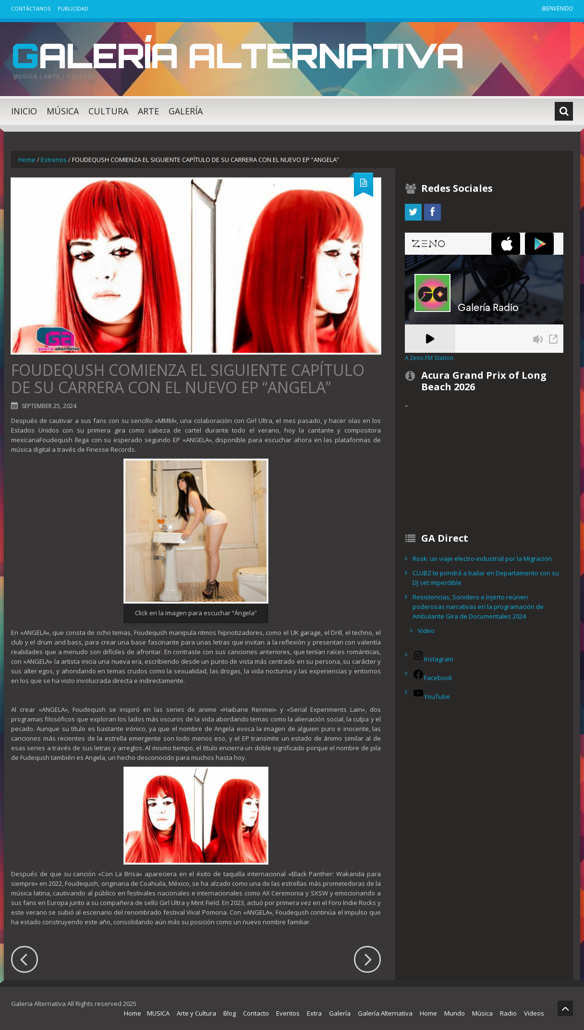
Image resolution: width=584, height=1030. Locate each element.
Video (426, 630)
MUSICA (158, 1013)
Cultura (108, 111)
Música (63, 111)
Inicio (24, 111)
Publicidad (73, 8)
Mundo (454, 1013)
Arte (148, 111)
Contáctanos (30, 8)
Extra (314, 1013)
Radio (508, 1013)
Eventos (288, 1013)
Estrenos (54, 159)
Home (27, 159)
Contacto (256, 1013)
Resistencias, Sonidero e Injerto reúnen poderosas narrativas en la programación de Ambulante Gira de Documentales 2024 (478, 606)
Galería (186, 111)
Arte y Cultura (196, 1013)
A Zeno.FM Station (429, 357)
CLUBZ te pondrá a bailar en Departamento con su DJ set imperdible (486, 578)
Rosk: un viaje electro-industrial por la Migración (482, 558)
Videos (534, 1013)
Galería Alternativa (241, 54)
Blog (229, 1013)
